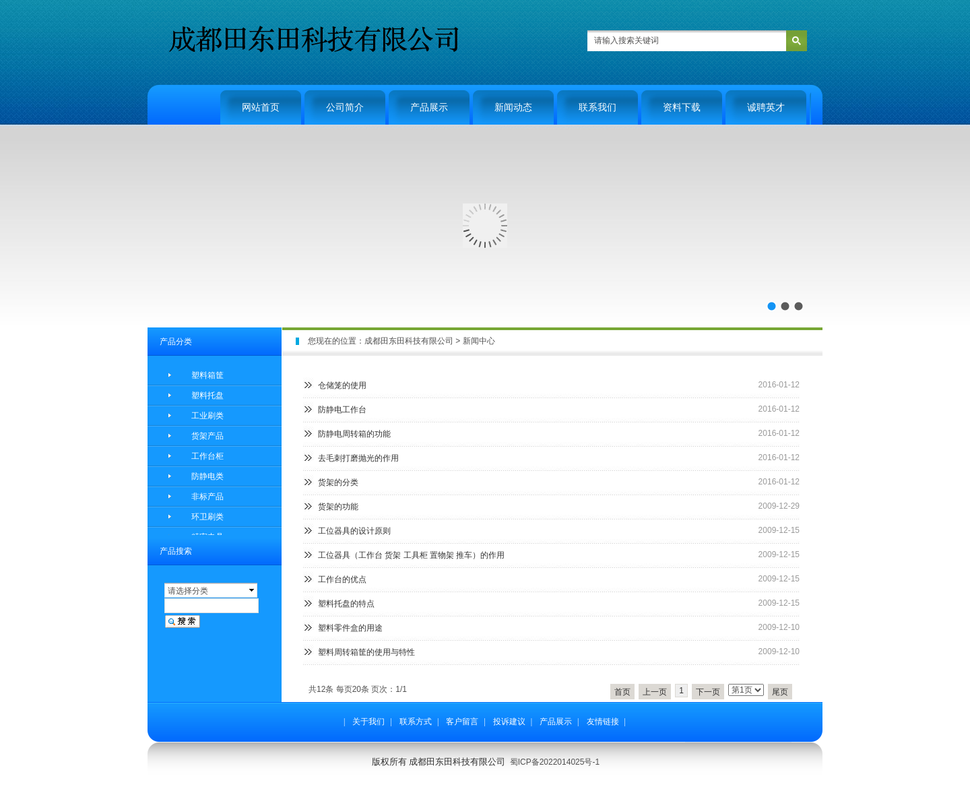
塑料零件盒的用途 (350, 628)
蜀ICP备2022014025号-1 (555, 762)
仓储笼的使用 (342, 385)
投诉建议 (509, 721)
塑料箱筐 (207, 375)
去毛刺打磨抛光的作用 (358, 458)
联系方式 (415, 721)
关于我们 (368, 721)
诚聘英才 (766, 107)
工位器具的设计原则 (354, 531)
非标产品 (207, 496)
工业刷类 (207, 415)
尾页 (780, 692)
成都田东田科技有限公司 (408, 341)
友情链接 (603, 721)
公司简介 (345, 107)
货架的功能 (338, 506)
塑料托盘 (207, 395)
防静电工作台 (342, 409)
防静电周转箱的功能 (354, 434)
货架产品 (207, 436)
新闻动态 (513, 107)
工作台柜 (207, 456)
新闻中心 (479, 341)
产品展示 (429, 107)
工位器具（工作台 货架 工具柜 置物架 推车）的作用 (411, 555)
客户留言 (462, 721)
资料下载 (682, 107)
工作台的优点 (342, 579)
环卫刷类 (207, 516)
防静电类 (207, 476)
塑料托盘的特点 (346, 603)
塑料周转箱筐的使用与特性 (366, 652)
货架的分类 (338, 482)
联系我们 (597, 107)
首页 (622, 692)
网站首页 (261, 107)
